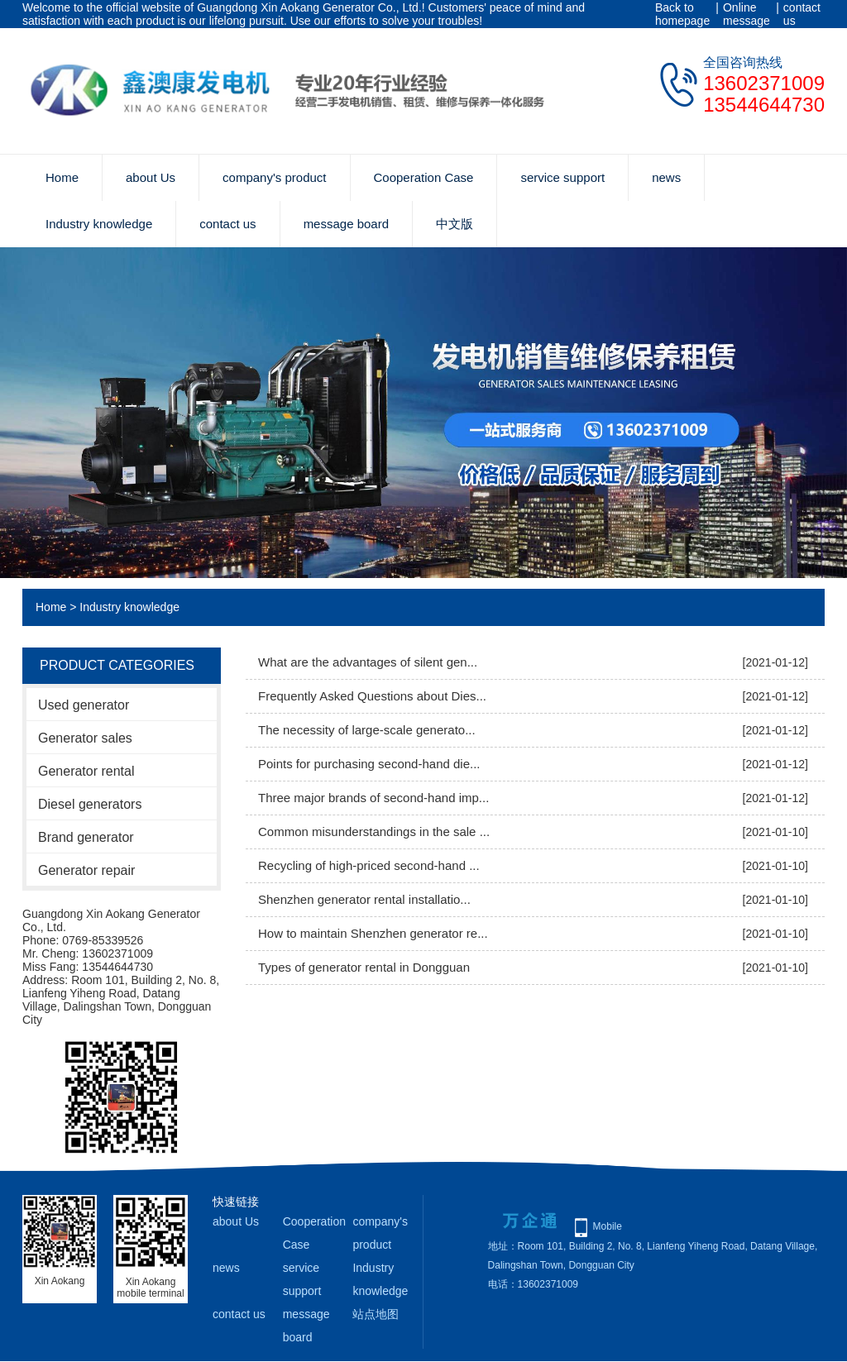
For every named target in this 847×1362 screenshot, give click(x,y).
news (666, 177)
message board (346, 224)
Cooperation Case (424, 177)
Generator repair (86, 870)
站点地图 (375, 1314)
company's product (274, 177)
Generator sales (85, 738)
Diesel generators (89, 804)
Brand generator (86, 837)
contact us (802, 14)
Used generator (83, 705)
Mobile (607, 1226)
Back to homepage (682, 14)
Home (62, 177)
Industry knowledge (98, 224)
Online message (746, 14)
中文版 (454, 224)
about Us (150, 177)
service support (562, 177)
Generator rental (86, 771)
